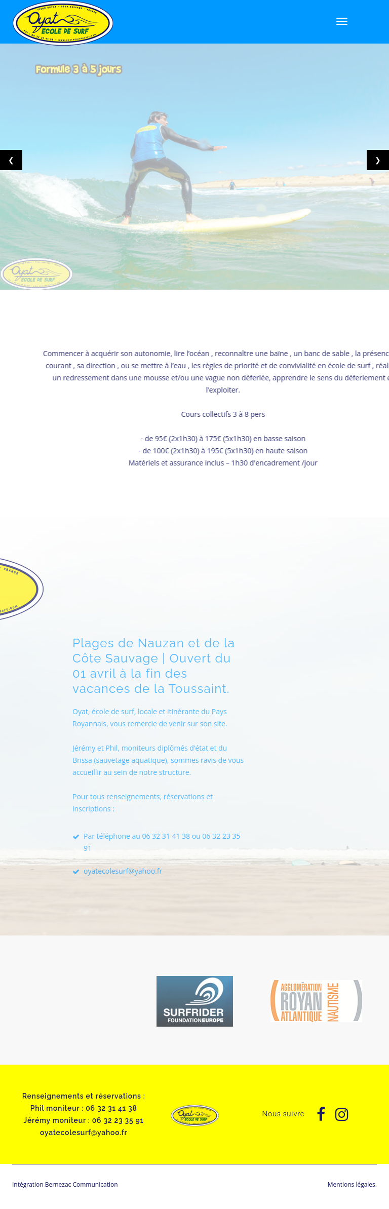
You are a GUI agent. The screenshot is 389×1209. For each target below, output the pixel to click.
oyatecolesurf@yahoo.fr (161, 871)
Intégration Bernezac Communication (65, 1184)
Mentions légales (351, 1184)
